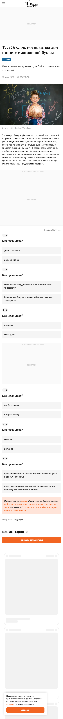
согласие (10, 704)
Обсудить (23, 77)
